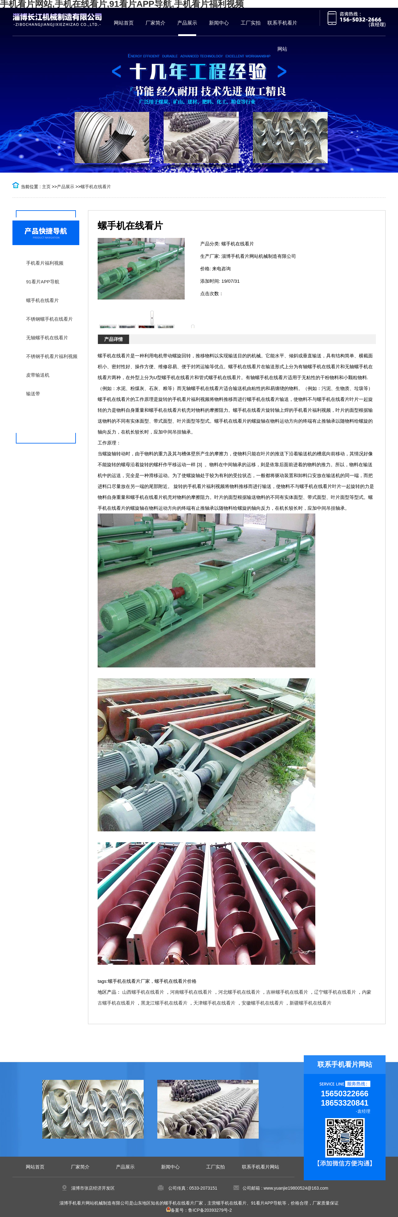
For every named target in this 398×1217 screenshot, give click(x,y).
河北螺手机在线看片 (239, 992)
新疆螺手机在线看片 (310, 1003)
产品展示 (65, 186)
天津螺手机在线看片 (214, 1003)
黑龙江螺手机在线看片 (164, 1003)
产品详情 (113, 339)
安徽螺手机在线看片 (263, 1003)
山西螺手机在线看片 (143, 992)
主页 (46, 186)
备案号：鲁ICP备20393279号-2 (199, 1210)
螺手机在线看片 (96, 186)
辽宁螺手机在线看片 (335, 992)
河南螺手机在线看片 (191, 992)
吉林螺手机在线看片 (287, 992)
